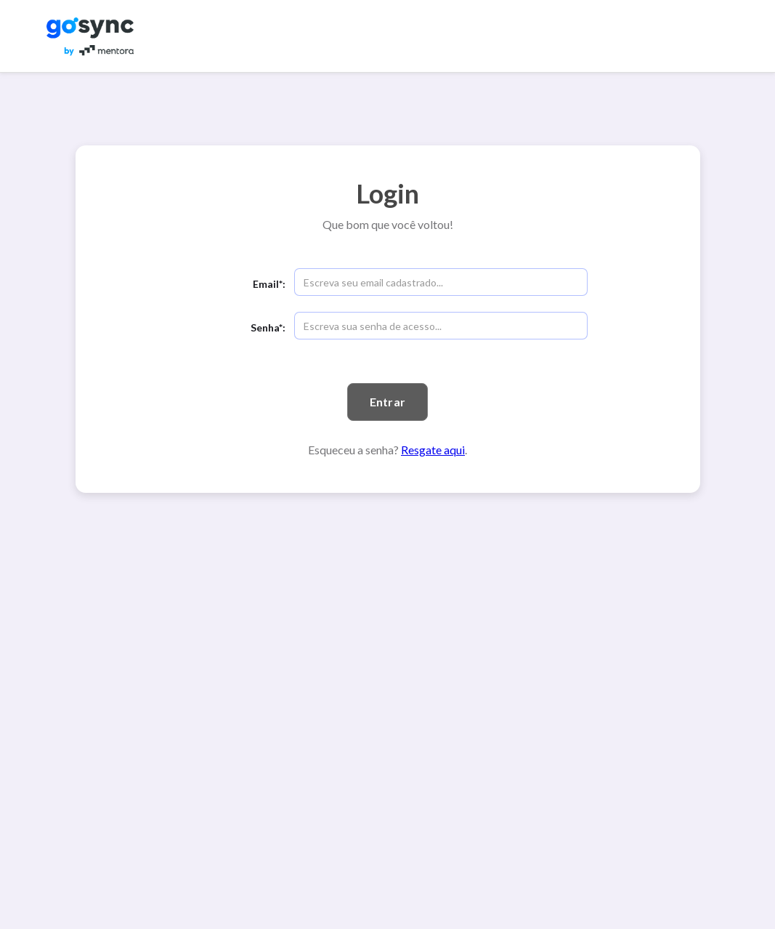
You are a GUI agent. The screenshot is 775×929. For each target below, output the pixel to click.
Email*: (269, 284)
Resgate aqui (433, 450)
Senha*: (268, 327)
